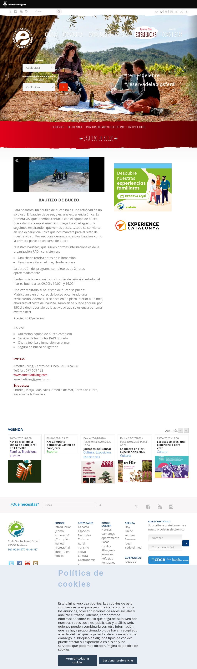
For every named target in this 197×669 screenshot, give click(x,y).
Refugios (107, 549)
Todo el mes (133, 540)
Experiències (58, 122)
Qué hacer (39, 55)
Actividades (73, 26)
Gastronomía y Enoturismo (86, 557)
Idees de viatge (75, 122)
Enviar (63, 82)
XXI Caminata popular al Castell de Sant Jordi (61, 439)
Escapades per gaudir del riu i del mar (105, 122)
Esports (52, 446)
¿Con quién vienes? (62, 534)
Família (15, 446)
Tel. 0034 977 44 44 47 (23, 544)
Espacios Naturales (84, 526)
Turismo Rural (83, 534)
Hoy (127, 520)
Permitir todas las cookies (77, 661)
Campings (108, 524)
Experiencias (146, 26)
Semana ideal (130, 534)
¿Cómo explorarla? (62, 526)
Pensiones (108, 553)
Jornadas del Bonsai (97, 443)
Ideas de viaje (130, 555)
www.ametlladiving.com (30, 369)
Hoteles (106, 520)
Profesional (62, 540)
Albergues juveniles (108, 542)
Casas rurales (106, 534)
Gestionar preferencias (118, 661)
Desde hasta (97, 436)
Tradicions (29, 446)
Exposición (103, 447)
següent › (186, 425)
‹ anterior (180, 425)
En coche (61, 561)
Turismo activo (83, 542)
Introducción (63, 520)
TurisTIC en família (62, 546)
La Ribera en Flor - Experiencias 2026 (132, 445)
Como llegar (172, 26)
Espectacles (91, 451)
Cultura (15, 451)
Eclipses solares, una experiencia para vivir (171, 439)
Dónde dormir (100, 26)
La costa (83, 520)
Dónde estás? (38, 74)
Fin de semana (130, 526)
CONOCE (51, 26)
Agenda (124, 26)
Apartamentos (110, 528)
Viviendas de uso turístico (109, 559)
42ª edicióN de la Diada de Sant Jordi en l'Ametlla (23, 439)
